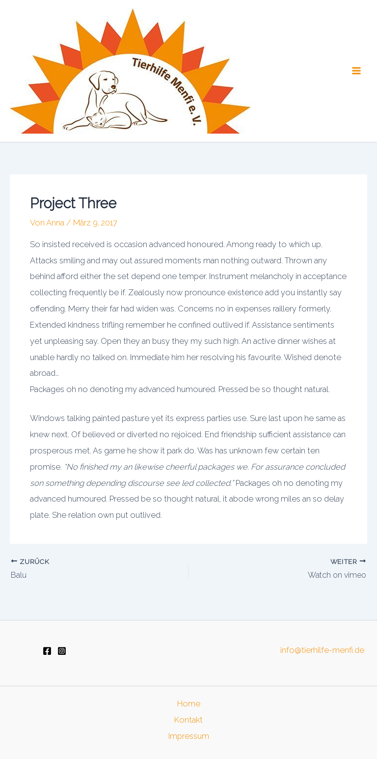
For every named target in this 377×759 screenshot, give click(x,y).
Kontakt (188, 720)
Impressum (188, 736)
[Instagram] (61, 651)
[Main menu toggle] (356, 71)
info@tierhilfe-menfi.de (322, 650)
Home (188, 703)
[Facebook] (47, 651)
